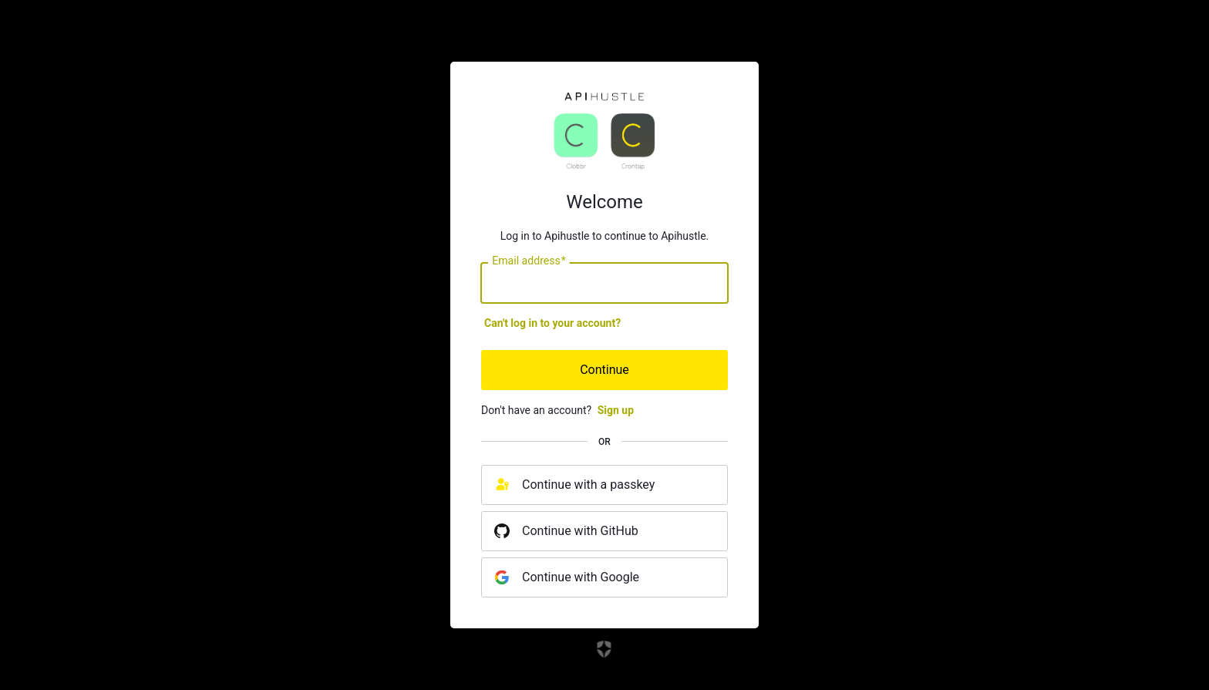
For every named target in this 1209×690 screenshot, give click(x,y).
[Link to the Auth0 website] (605, 649)
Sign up (616, 410)
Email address (528, 261)
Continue (604, 369)
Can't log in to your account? (552, 323)
